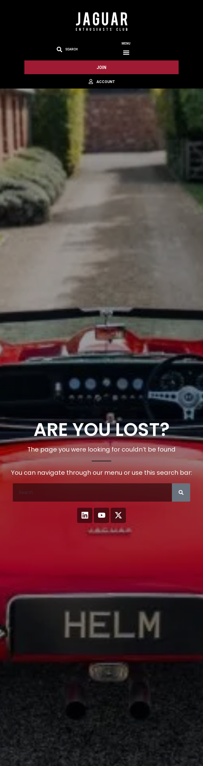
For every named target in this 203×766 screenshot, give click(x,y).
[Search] (181, 492)
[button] (126, 52)
